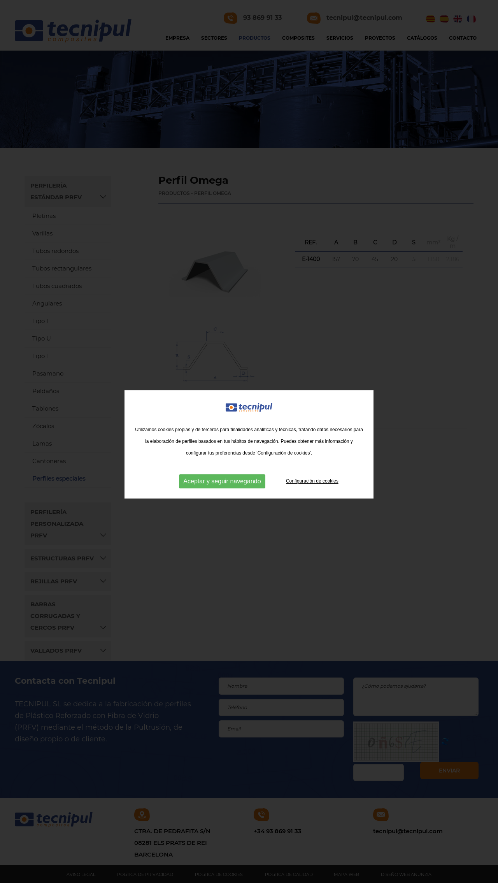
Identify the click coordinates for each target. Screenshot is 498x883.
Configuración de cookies (312, 485)
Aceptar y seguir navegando (222, 485)
